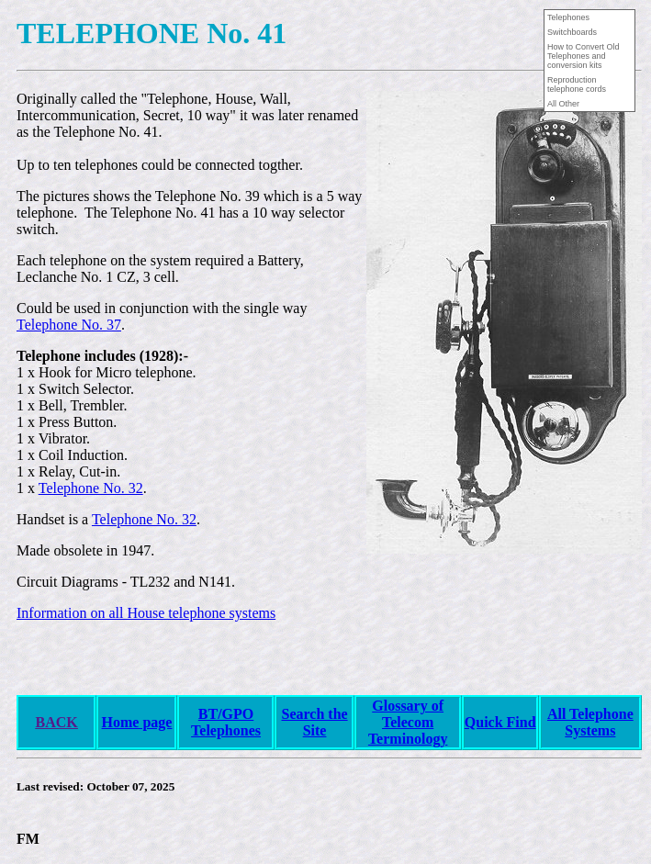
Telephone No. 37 (69, 324)
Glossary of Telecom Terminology (408, 722)
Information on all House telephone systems (146, 613)
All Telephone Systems (590, 722)
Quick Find (500, 722)
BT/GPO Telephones (226, 722)
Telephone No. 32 (91, 488)
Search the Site (314, 722)
